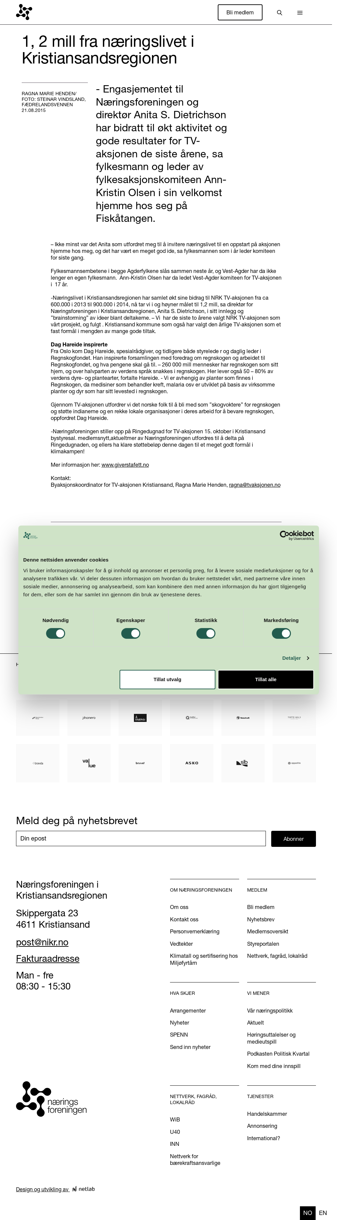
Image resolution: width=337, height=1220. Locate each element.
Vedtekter (181, 943)
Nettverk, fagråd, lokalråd (277, 955)
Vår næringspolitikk (270, 1010)
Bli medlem (240, 12)
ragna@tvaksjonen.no (255, 484)
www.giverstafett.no (125, 464)
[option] (323, 1213)
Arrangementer (188, 1010)
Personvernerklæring (194, 931)
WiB (175, 1119)
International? (263, 1138)
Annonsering (262, 1125)
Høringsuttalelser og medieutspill (271, 1038)
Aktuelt (255, 1022)
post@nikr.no (42, 942)
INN (174, 1143)
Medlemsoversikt (267, 931)
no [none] (307, 1213)
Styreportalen (263, 943)
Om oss (179, 907)
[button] (300, 12)
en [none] (323, 1213)
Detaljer (291, 658)
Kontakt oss (184, 919)
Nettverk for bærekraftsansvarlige (195, 1159)
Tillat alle (266, 679)
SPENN (179, 1034)
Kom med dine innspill (274, 1066)
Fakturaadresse (47, 958)
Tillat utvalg (167, 679)
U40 (175, 1131)
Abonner (294, 838)
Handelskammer (267, 1113)
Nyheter (179, 1022)
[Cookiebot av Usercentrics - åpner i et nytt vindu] (285, 535)
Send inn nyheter (190, 1047)
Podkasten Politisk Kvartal (278, 1053)
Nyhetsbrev (261, 919)
